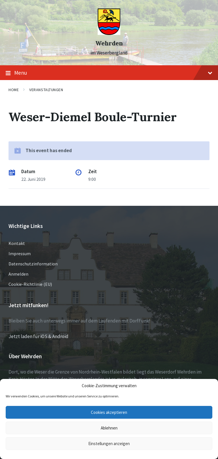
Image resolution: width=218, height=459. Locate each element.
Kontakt (17, 243)
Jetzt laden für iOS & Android (38, 336)
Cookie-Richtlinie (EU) (30, 284)
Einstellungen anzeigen (109, 443)
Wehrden (109, 43)
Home (14, 89)
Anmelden (18, 274)
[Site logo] (109, 33)
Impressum (20, 253)
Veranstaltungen (46, 89)
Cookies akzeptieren (109, 412)
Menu (109, 73)
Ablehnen (109, 428)
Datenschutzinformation (33, 264)
